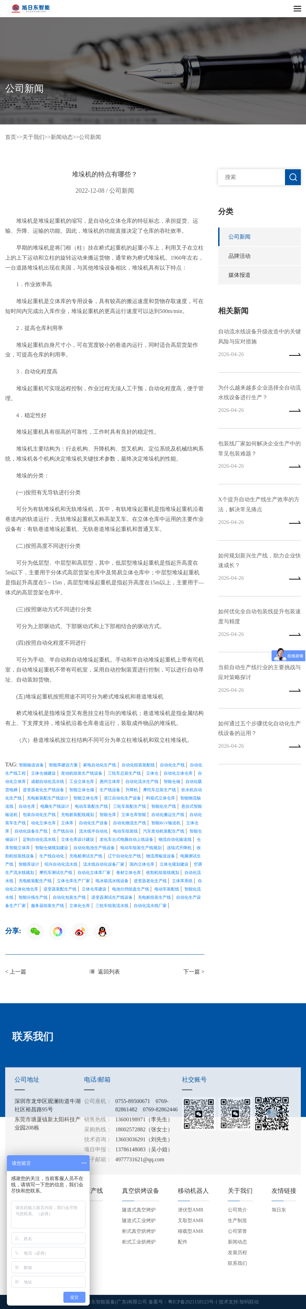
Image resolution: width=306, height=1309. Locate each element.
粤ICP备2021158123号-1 (193, 1302)
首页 (10, 137)
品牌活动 (239, 256)
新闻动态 (62, 137)
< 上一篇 (15, 971)
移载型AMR (190, 1231)
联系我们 (237, 1263)
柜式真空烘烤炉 (139, 1231)
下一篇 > (193, 971)
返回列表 (105, 971)
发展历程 (237, 1252)
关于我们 (33, 137)
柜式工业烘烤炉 (139, 1242)
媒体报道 (239, 275)
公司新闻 (90, 137)
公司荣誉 (237, 1231)
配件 (182, 1242)
